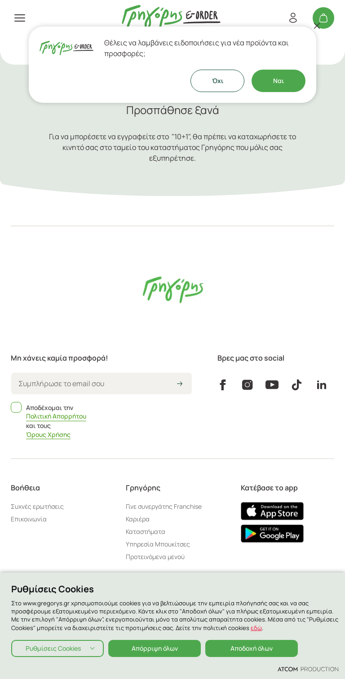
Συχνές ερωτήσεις (37, 506)
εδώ (256, 628)
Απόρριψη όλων (155, 648)
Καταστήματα (145, 531)
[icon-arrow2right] (179, 384)
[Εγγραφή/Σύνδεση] (293, 18)
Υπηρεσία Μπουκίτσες (158, 544)
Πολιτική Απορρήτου (56, 416)
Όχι (217, 80)
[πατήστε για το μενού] (20, 18)
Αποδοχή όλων (251, 648)
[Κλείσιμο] (317, 25)
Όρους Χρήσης (48, 434)
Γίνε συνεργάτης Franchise (164, 506)
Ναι (278, 80)
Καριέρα (138, 519)
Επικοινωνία (29, 519)
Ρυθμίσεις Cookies (53, 648)
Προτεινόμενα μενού (155, 556)
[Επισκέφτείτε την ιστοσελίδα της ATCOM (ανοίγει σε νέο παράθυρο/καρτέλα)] (308, 668)
